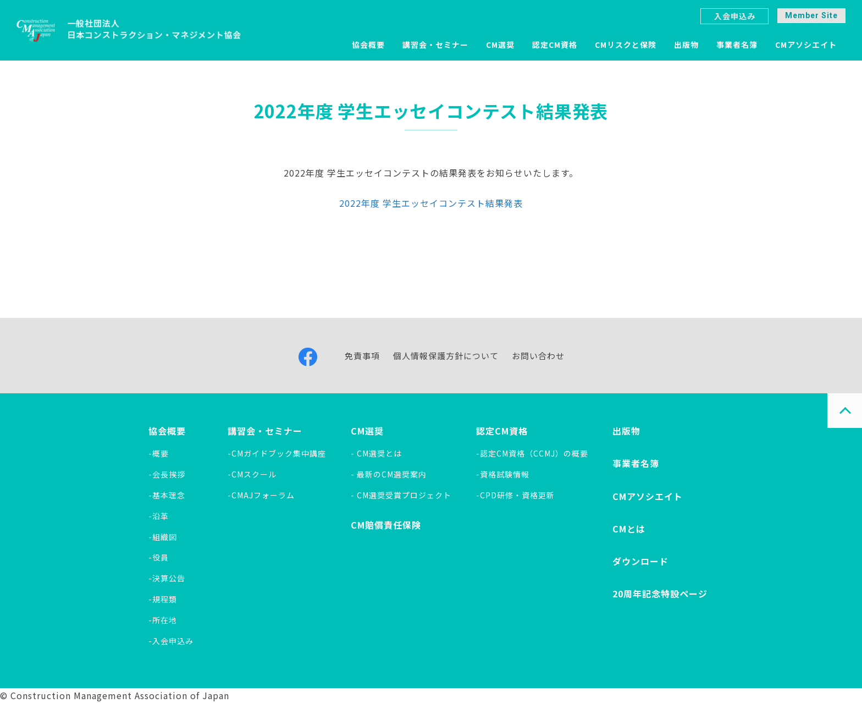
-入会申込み (171, 640)
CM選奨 (500, 44)
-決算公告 (166, 578)
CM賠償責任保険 (386, 524)
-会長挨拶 (166, 474)
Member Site (811, 15)
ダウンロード (640, 561)
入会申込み (734, 15)
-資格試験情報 (502, 474)
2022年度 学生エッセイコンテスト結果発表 (431, 203)
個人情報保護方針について (446, 355)
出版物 (686, 44)
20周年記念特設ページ (660, 593)
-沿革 (158, 515)
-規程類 (162, 599)
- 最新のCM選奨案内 (389, 474)
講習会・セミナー (435, 44)
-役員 (158, 557)
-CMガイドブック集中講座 (277, 453)
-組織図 (162, 536)
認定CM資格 (554, 44)
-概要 (158, 453)
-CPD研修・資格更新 (515, 495)
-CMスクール (252, 474)
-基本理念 (166, 495)
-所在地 (162, 619)
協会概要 (368, 44)
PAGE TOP (844, 410)
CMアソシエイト (806, 44)
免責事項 (362, 355)
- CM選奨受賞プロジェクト (401, 495)
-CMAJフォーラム (261, 495)
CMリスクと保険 (625, 44)
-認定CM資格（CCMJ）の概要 (532, 453)
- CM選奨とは (376, 453)
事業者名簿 (737, 44)
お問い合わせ (538, 355)
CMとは (628, 528)
